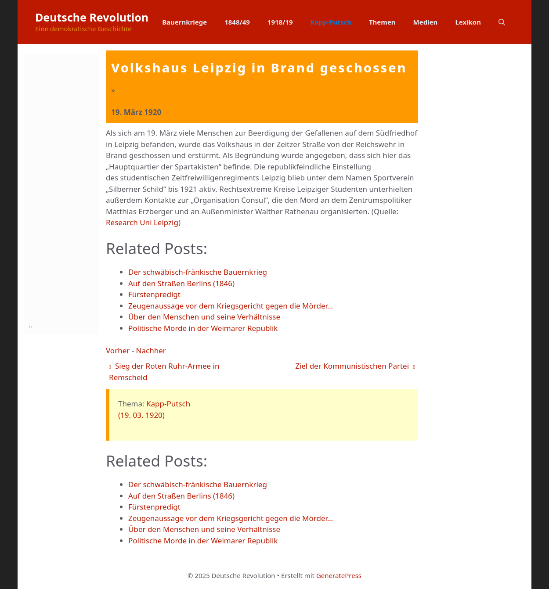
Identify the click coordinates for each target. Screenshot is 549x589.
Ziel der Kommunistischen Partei (355, 366)
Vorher (118, 350)
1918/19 (280, 22)
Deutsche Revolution (91, 17)
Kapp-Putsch (331, 22)
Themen (382, 22)
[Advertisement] (64, 185)
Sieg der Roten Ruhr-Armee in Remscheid (164, 371)
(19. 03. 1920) (141, 415)
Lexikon (468, 22)
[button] (502, 22)
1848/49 (237, 22)
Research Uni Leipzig (142, 222)
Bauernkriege (184, 22)
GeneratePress (338, 575)
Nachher (151, 350)
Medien (425, 22)
